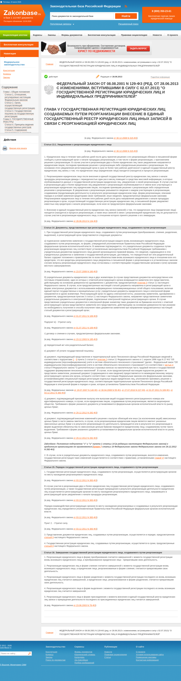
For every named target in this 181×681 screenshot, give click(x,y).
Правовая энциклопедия (134, 35)
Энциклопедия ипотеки (15, 35)
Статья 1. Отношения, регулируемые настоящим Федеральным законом (18, 97)
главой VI (159, 458)
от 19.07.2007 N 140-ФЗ (85, 390)
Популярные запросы (60, 24)
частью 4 (168, 365)
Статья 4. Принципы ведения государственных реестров (19, 125)
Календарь (80, 657)
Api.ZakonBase (81, 660)
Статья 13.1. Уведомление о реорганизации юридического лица (77, 144)
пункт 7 (97, 446)
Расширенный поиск (128, 24)
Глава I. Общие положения (16, 92)
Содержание (10, 87)
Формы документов (71, 35)
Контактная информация (147, 660)
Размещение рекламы (146, 657)
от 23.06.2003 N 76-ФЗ (84, 605)
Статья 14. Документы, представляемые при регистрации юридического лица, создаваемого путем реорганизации (105, 227)
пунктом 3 (142, 283)
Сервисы (79, 647)
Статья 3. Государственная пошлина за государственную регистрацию (19, 114)
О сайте (140, 647)
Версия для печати (18, 148)
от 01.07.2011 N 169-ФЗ (85, 316)
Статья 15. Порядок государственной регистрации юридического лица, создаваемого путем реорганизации (101, 467)
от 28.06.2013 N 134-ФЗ (85, 221)
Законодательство (55, 647)
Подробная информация (160, 77)
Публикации (110, 647)
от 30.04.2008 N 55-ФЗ (110, 390)
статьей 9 (49, 537)
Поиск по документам (55, 660)
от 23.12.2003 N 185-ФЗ (85, 339)
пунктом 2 (102, 359)
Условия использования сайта (150, 654)
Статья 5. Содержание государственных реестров (18, 131)
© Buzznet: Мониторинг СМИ (13, 665)
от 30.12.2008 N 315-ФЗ (125, 138)
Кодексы (37, 35)
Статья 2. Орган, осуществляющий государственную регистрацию (20, 105)
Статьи (107, 657)
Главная (49, 64)
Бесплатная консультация (101, 35)
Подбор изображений (84, 663)
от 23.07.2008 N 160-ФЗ (85, 271)
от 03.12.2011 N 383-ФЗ (85, 480)
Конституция (9, 70)
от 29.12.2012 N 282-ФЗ (85, 412)
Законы (52, 35)
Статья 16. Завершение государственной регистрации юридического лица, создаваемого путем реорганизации (103, 552)
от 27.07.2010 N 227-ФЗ (133, 390)
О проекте (172, 35)
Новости (157, 35)
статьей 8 (49, 546)
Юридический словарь (85, 654)
